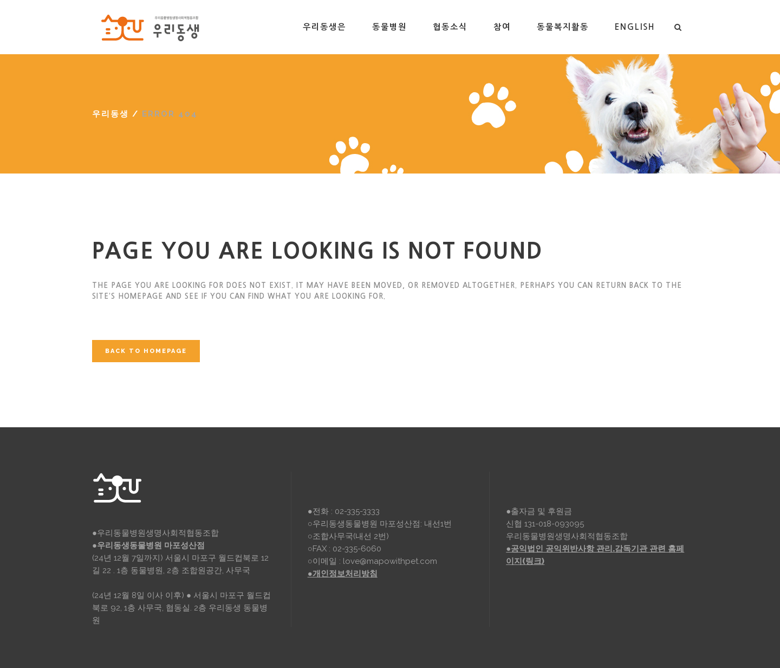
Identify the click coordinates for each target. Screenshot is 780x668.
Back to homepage (146, 351)
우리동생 (110, 114)
